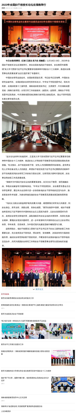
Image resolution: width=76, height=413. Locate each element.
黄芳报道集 (5, 294)
